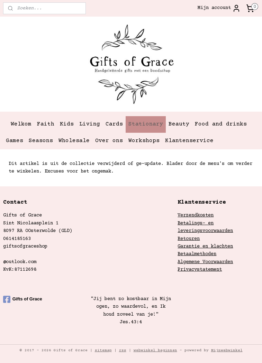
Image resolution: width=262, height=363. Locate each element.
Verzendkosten (196, 215)
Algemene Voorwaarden (205, 262)
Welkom (21, 124)
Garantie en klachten (205, 246)
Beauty (179, 124)
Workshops (144, 141)
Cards (114, 124)
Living (89, 124)
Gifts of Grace (22, 299)
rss (122, 350)
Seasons (41, 141)
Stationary (145, 124)
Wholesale (74, 141)
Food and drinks (221, 124)
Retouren (189, 239)
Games (14, 141)
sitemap (103, 350)
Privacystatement (200, 269)
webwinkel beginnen (155, 350)
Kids (67, 124)
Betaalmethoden (197, 254)
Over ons (109, 141)
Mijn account (219, 8)
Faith (45, 124)
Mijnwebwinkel (227, 350)
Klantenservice (189, 141)
